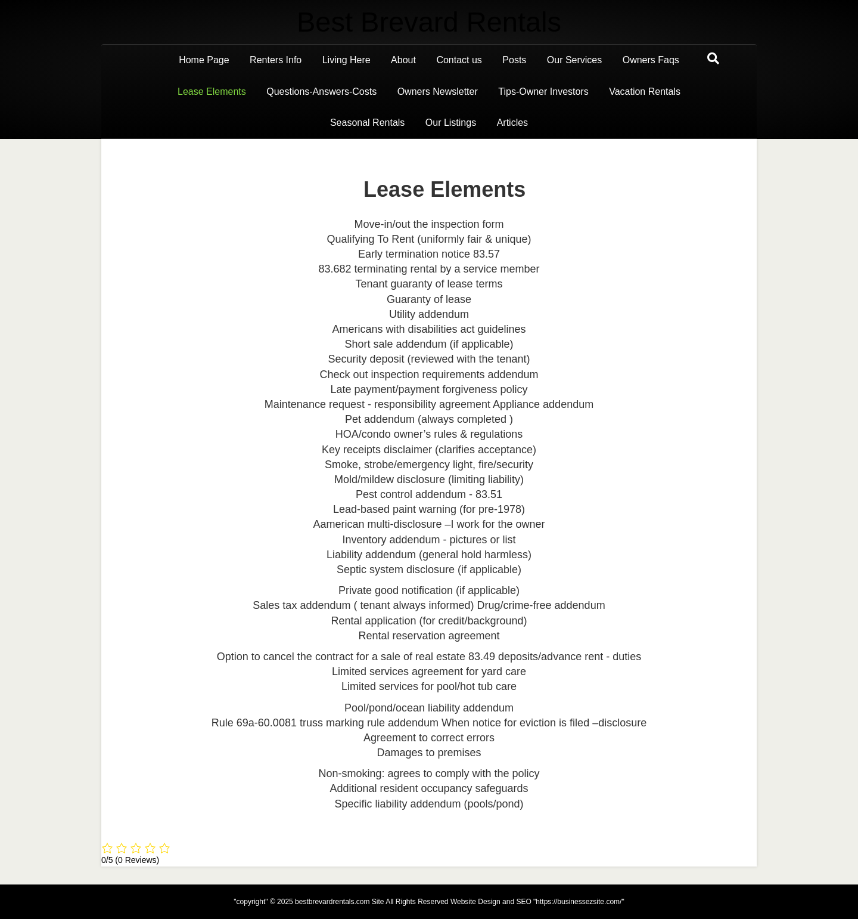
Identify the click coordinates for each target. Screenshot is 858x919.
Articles (512, 122)
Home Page (204, 60)
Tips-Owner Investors (543, 91)
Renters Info (275, 60)
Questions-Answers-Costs (321, 91)
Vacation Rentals (644, 91)
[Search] (713, 58)
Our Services (574, 60)
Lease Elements (212, 91)
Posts (514, 60)
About (403, 60)
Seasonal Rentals (367, 122)
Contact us (458, 60)
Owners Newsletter (437, 91)
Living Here (346, 60)
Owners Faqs (651, 60)
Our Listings (450, 122)
